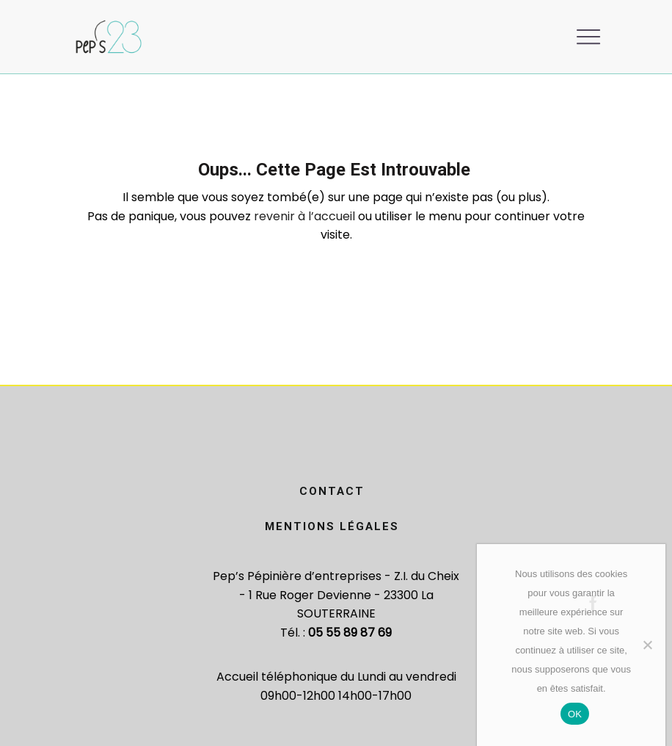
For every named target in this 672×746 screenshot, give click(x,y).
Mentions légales (332, 526)
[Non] (647, 644)
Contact (332, 491)
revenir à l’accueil (304, 216)
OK (575, 714)
